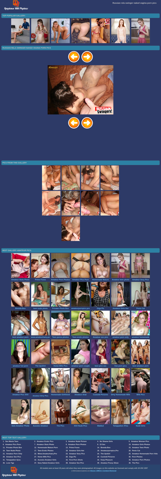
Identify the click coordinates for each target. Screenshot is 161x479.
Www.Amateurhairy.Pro (47, 454)
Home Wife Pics (44, 457)
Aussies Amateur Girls (47, 460)
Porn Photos (137, 457)
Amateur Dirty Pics (40, 396)
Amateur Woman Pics (140, 441)
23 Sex (102, 444)
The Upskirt (105, 454)
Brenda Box (105, 448)
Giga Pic (72, 457)
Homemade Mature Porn (48, 448)
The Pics (135, 463)
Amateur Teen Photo (140, 448)
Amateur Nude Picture (77, 441)
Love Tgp (10, 463)
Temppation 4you (13, 460)
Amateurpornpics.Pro (109, 451)
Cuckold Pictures (108, 457)
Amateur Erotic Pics (45, 441)
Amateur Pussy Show (109, 463)
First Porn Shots (76, 460)
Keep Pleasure (107, 460)
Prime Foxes (74, 448)
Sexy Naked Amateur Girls (48, 463)
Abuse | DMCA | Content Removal (103, 471)
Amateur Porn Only (14, 454)
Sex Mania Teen (11, 441)
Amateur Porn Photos (77, 444)
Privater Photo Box (14, 448)
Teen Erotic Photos (45, 451)
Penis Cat (136, 451)
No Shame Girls (106, 441)
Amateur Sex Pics (13, 457)
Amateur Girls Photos (141, 444)
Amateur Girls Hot (76, 451)
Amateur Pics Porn (13, 444)
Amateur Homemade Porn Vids (145, 454)
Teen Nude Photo (13, 451)
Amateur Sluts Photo (45, 444)
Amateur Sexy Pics (77, 454)
